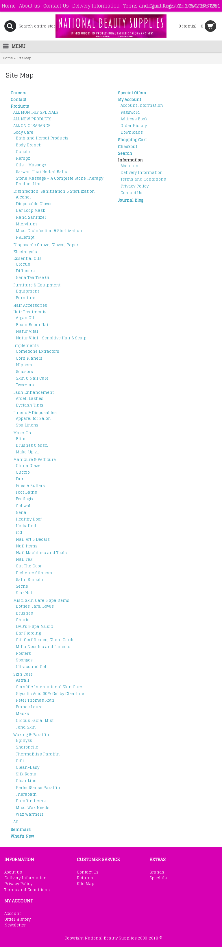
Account (12, 913)
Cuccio (23, 151)
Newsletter (15, 925)
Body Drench (29, 145)
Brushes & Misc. (32, 445)
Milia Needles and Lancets (43, 646)
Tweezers (25, 385)
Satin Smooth (29, 579)
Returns (85, 878)
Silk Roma (26, 774)
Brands (156, 872)
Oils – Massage (31, 165)
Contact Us (131, 193)
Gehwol (23, 506)
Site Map (85, 884)
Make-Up (22, 433)
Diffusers (25, 271)
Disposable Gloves (34, 204)
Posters (23, 653)
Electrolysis (25, 252)
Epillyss (24, 740)
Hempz (23, 158)
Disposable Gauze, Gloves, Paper (45, 245)
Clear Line (26, 780)
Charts (22, 620)
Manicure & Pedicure (34, 459)
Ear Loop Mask (30, 210)
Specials (158, 878)
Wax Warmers (30, 814)
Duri (20, 479)
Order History (134, 125)
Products (20, 106)
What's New (22, 836)
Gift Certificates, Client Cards (45, 640)
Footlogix (24, 499)
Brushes (24, 613)
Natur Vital (27, 331)
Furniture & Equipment (36, 285)
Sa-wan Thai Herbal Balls (41, 171)
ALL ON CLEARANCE (32, 125)
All (15, 822)
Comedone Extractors (37, 351)
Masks (22, 713)
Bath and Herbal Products (42, 138)
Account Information (142, 105)
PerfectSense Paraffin (38, 787)
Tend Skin (26, 727)
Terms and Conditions (143, 179)
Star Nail (25, 593)
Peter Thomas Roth (35, 700)
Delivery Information (142, 172)
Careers (18, 93)
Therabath (26, 794)
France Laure (29, 707)
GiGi (20, 760)
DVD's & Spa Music (34, 626)
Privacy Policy (135, 186)
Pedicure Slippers (34, 573)
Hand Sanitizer (31, 217)
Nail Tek (24, 559)
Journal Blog (130, 200)
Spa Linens (27, 425)
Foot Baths (26, 492)
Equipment (27, 291)
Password (130, 112)
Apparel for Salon (33, 418)
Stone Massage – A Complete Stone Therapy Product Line (59, 181)
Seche (22, 586)
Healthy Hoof (29, 519)
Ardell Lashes (29, 398)
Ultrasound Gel (31, 666)
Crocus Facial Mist (34, 720)
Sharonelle (27, 747)
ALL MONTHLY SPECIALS (35, 112)
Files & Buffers (30, 485)
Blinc (21, 438)
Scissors (24, 371)
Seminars (21, 829)
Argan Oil (25, 318)
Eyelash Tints (29, 405)
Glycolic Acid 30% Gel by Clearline (50, 693)
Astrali (22, 680)
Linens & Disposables (35, 412)
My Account (129, 99)
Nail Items (27, 546)
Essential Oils (27, 258)
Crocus (23, 264)
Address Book (134, 119)
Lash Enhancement (33, 392)
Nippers (24, 365)
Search (125, 153)
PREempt (25, 237)
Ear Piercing (28, 633)
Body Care (23, 132)
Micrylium (26, 224)
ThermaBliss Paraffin (38, 754)
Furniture (25, 298)
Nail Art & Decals (33, 539)
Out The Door (29, 566)
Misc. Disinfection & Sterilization (49, 230)
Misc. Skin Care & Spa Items (41, 600)
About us (129, 166)
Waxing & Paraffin (31, 734)
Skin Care (23, 674)
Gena (21, 512)
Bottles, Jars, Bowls (35, 606)
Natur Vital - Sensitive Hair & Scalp (51, 338)
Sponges (24, 660)
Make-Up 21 (27, 452)
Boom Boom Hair (33, 324)
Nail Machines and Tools (41, 552)
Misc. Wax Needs (32, 807)
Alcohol (23, 197)
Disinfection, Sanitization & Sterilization (54, 191)
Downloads (132, 132)
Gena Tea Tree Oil (33, 277)
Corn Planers (29, 358)
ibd (19, 532)
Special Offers (132, 93)
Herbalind (26, 526)
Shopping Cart (132, 140)
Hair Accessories (30, 305)
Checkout (127, 147)
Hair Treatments (30, 312)
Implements (26, 345)
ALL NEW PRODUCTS (32, 119)
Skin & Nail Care (32, 378)
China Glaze (28, 465)
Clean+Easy (27, 767)
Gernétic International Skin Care (49, 687)
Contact (18, 99)
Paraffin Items (31, 801)
